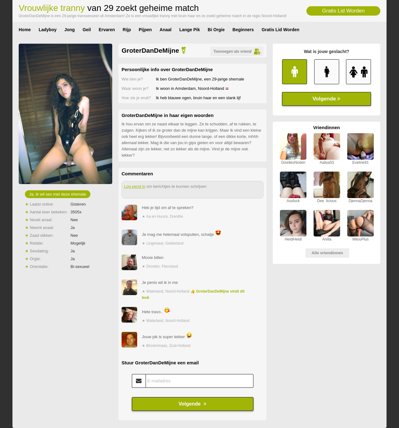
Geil (87, 29)
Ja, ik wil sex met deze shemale (57, 194)
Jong (69, 29)
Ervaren (107, 29)
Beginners (243, 29)
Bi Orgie (216, 29)
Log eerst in (134, 186)
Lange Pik (189, 29)
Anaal (165, 29)
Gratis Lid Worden (343, 11)
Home (25, 29)
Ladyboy (48, 29)
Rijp (127, 29)
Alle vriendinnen (327, 252)
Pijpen (145, 29)
